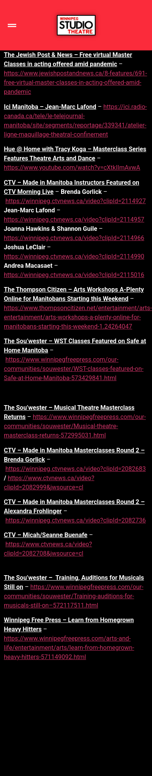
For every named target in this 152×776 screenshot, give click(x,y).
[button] (12, 25)
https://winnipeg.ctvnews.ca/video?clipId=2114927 (75, 201)
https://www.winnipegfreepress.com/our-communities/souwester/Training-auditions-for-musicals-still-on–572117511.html (73, 596)
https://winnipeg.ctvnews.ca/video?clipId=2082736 (75, 520)
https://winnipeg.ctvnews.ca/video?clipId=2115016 (74, 275)
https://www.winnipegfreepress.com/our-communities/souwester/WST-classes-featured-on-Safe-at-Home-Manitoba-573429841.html (73, 369)
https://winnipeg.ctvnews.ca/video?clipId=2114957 (74, 219)
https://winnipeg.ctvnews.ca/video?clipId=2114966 (74, 238)
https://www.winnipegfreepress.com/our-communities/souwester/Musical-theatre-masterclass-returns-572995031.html (75, 426)
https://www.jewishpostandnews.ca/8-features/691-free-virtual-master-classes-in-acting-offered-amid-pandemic (75, 82)
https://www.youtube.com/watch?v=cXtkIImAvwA (72, 167)
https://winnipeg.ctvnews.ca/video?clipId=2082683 (75, 468)
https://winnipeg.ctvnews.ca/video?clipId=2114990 (74, 256)
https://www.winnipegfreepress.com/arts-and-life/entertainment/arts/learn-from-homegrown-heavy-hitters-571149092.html (69, 648)
